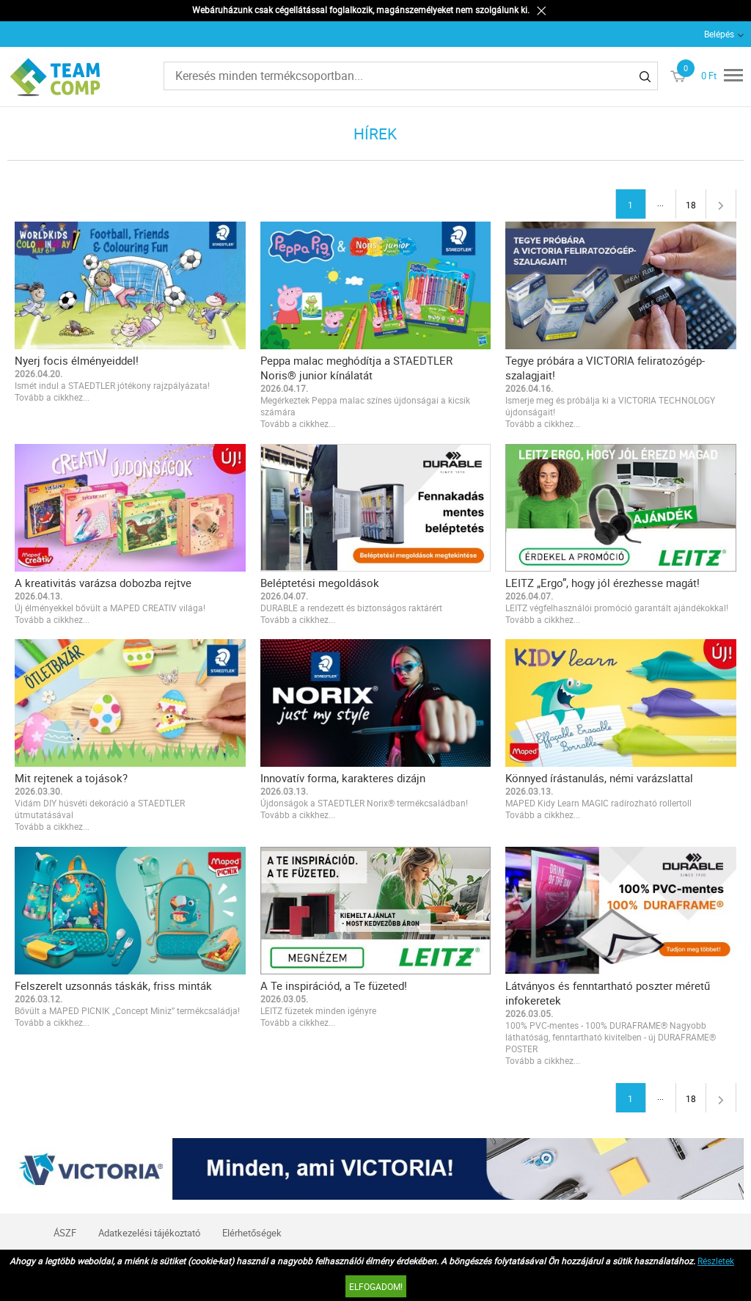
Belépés (719, 34)
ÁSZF (65, 1232)
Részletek (715, 1261)
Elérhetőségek (252, 1232)
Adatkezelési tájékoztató (149, 1232)
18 (691, 205)
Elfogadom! (376, 1286)
